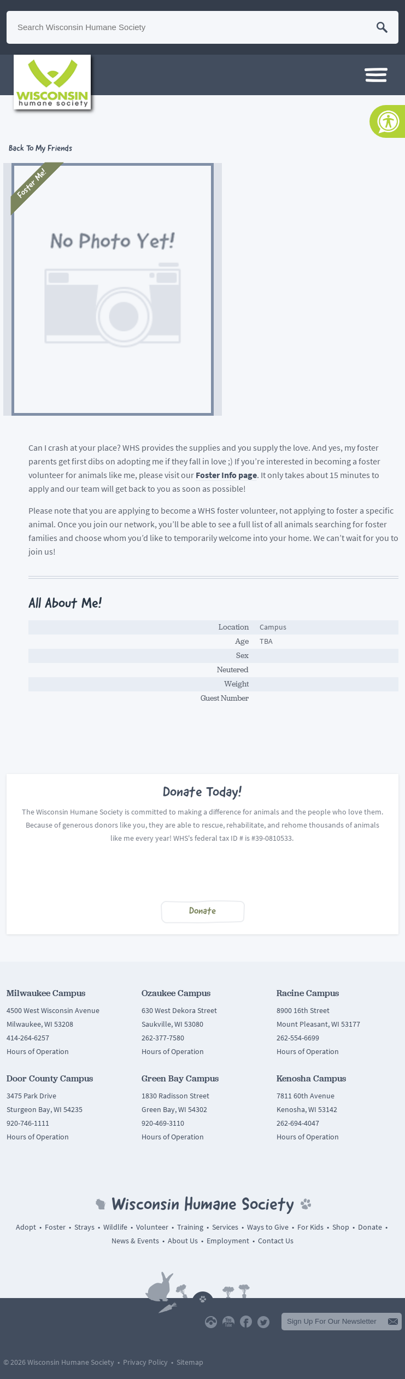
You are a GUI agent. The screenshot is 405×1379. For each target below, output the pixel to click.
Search (382, 27)
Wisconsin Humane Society (52, 82)
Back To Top (203, 1296)
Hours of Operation (38, 1051)
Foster (55, 1227)
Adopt (26, 1227)
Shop (340, 1227)
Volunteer (152, 1227)
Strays (84, 1227)
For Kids (310, 1227)
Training (190, 1227)
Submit (393, 1321)
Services (225, 1227)
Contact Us (276, 1241)
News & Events (135, 1241)
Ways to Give (268, 1227)
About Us (183, 1241)
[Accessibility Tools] (387, 121)
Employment (228, 1241)
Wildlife (115, 1227)
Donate (202, 911)
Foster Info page (226, 475)
